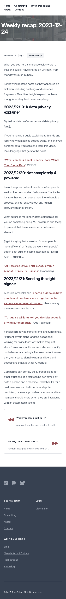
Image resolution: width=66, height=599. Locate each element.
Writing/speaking (42, 5)
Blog (6, 546)
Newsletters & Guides (16, 553)
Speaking (9, 566)
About (7, 9)
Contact (19, 9)
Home (7, 5)
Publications (11, 560)
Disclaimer (42, 508)
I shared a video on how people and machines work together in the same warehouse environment (33, 298)
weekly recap (35, 55)
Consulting (20, 5)
